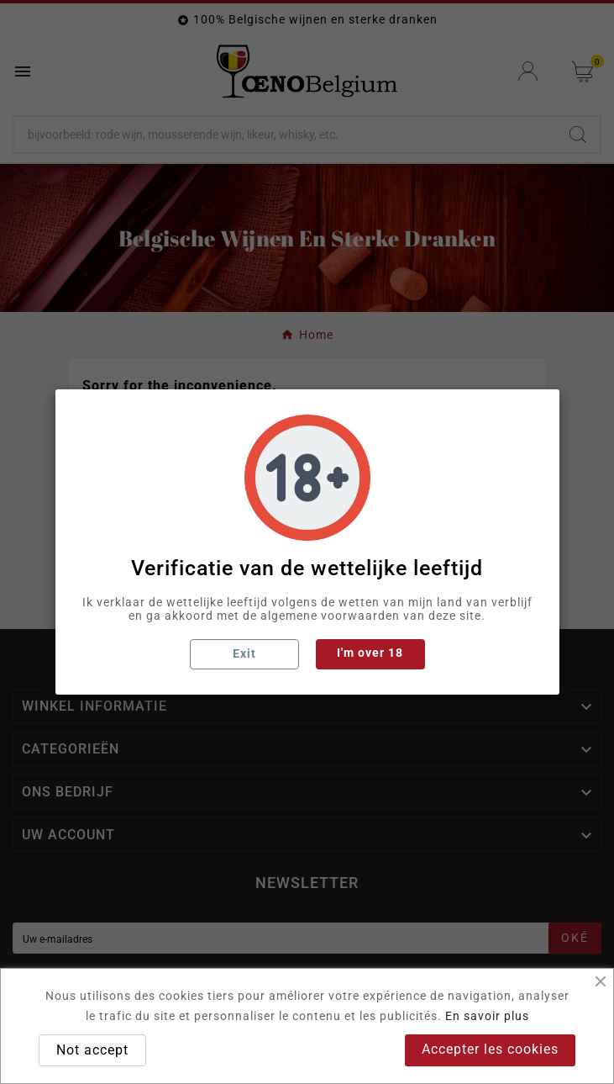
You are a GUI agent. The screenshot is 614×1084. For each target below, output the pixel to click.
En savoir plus (487, 1016)
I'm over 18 (370, 652)
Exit (244, 653)
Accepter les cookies (490, 1049)
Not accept (92, 1050)
